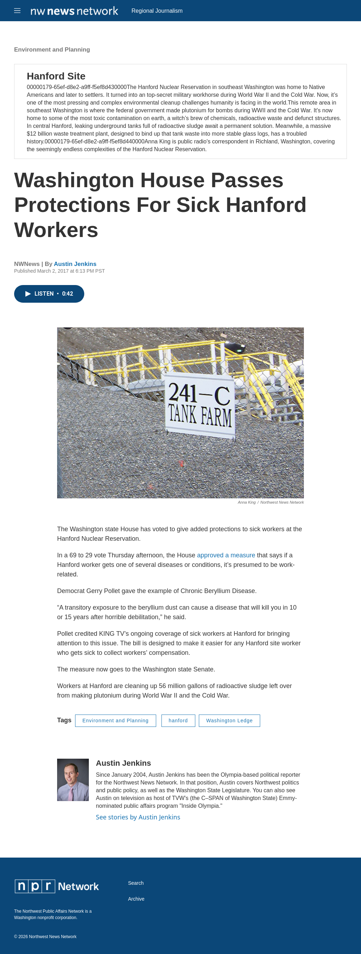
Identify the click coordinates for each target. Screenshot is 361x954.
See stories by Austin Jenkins (138, 817)
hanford (178, 720)
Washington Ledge (229, 720)
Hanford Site (56, 76)
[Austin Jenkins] (73, 780)
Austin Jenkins (75, 264)
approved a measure (226, 555)
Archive (136, 899)
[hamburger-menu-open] (17, 11)
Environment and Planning (52, 49)
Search (135, 883)
